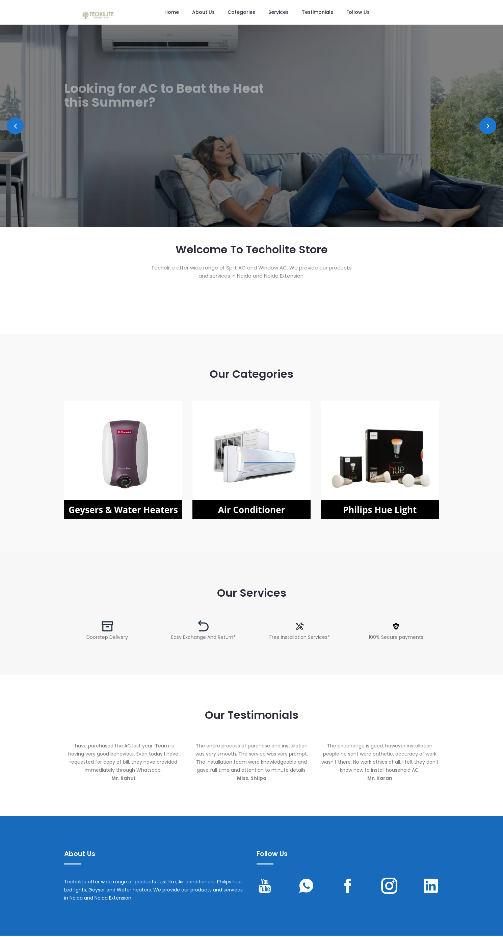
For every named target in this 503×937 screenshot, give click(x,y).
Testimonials (318, 12)
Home (171, 12)
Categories (242, 12)
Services (279, 12)
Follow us (358, 12)
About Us (203, 12)
